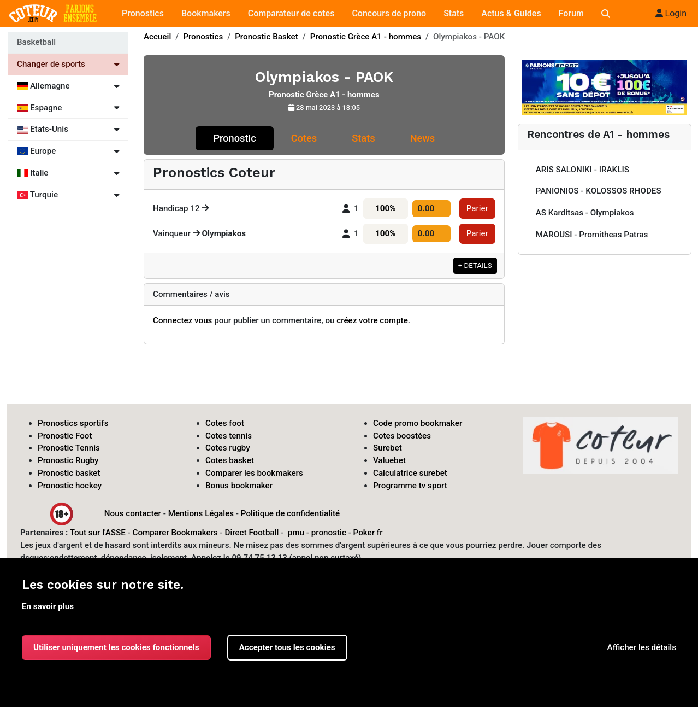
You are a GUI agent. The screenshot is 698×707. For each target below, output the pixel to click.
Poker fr (368, 532)
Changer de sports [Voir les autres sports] (68, 64)
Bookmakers (205, 13)
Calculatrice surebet (410, 473)
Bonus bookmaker (239, 485)
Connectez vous (182, 320)
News (422, 138)
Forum (571, 13)
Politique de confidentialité (290, 513)
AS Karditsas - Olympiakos (585, 213)
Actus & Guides (511, 13)
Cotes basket (229, 460)
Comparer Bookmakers (175, 532)
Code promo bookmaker (417, 423)
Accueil (157, 37)
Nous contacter (132, 513)
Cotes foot (224, 423)
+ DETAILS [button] (475, 265)
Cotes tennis (228, 436)
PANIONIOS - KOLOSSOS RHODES (598, 191)
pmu (296, 532)
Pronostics (143, 13)
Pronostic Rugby (68, 460)
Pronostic (234, 138)
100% (385, 208)
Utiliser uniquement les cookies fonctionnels (116, 647)
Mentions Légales (201, 513)
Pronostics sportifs (73, 423)
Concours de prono (389, 13)
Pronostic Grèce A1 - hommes (365, 37)
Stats (453, 13)
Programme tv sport (410, 485)
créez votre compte (372, 320)
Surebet (387, 448)
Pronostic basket (69, 473)
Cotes (304, 138)
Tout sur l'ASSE (98, 532)
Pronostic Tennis (69, 448)
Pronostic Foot (65, 436)
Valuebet (389, 460)
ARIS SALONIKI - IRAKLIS (582, 169)
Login (671, 13)
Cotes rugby (227, 448)
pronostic (328, 532)
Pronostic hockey (70, 485)
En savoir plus (48, 606)
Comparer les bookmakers (254, 473)
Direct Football (251, 532)
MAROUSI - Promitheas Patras (592, 234)
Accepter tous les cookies (287, 647)
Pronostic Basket (266, 37)
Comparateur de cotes (291, 13)
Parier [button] (477, 208)
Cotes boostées (402, 436)
